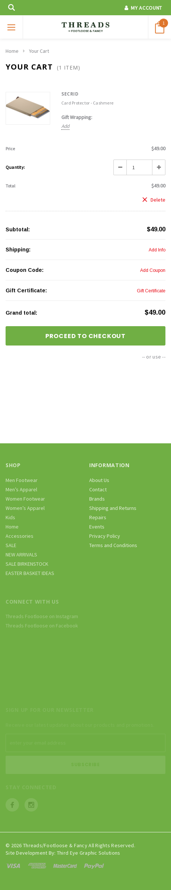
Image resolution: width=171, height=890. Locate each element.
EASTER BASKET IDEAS (30, 573)
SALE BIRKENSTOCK (27, 563)
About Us (99, 480)
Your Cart (39, 51)
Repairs (97, 517)
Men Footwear (22, 480)
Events (96, 526)
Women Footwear (25, 498)
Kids (10, 517)
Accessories (19, 536)
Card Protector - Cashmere (87, 103)
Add (66, 126)
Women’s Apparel (25, 508)
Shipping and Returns (112, 508)
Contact (98, 489)
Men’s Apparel (21, 489)
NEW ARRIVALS (21, 554)
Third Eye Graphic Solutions (88, 852)
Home (12, 51)
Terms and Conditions (113, 545)
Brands (97, 498)
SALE (11, 545)
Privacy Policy (104, 536)
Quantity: (15, 167)
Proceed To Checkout (85, 336)
